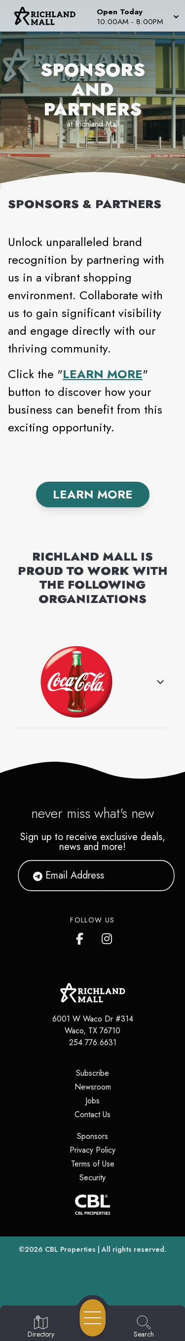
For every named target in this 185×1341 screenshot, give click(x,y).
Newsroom (92, 1087)
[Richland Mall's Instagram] (107, 937)
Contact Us (92, 1114)
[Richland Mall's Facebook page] (82, 937)
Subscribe (92, 1073)
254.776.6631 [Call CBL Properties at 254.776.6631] (92, 1042)
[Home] (48, 16)
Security (92, 1177)
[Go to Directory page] (41, 1327)
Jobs (92, 1100)
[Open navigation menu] (92, 1318)
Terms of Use (92, 1163)
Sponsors (92, 1136)
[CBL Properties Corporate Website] (92, 1205)
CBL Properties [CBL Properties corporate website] (70, 1249)
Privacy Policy (92, 1150)
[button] (137, 16)
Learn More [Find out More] (93, 494)
